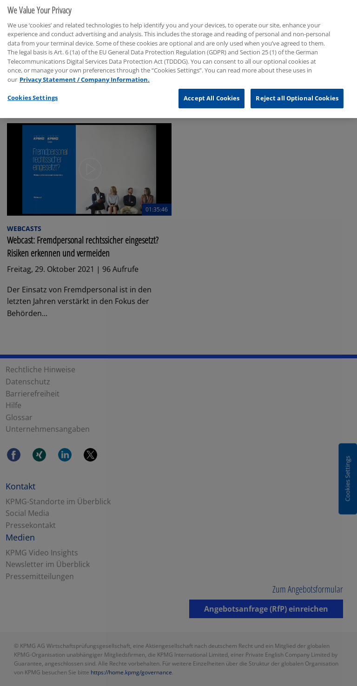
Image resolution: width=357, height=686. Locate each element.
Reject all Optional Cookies (297, 95)
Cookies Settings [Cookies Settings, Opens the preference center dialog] (32, 95)
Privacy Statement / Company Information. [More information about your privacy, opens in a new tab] (85, 76)
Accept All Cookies (211, 95)
